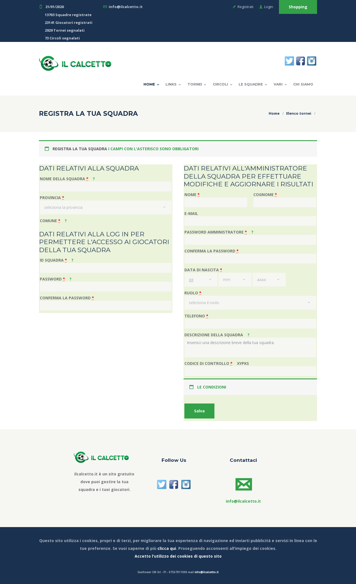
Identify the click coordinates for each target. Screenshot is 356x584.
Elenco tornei (298, 113)
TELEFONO (196, 316)
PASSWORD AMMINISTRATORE (218, 232)
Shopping (298, 6)
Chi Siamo (303, 84)
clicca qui (166, 548)
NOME (192, 194)
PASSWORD (55, 279)
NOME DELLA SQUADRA (67, 178)
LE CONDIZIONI (211, 387)
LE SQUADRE (251, 84)
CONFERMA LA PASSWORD (67, 297)
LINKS (171, 84)
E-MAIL (191, 213)
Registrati (245, 6)
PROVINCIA (52, 197)
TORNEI (194, 84)
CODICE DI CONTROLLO (216, 363)
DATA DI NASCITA (203, 269)
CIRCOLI (220, 84)
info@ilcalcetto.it (207, 572)
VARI (278, 84)
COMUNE (53, 220)
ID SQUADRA (56, 260)
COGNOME (265, 194)
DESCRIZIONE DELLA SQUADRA (216, 334)
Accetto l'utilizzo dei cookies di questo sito (178, 556)
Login (268, 6)
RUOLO (192, 292)
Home (149, 84)
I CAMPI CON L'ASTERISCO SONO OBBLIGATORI (153, 148)
